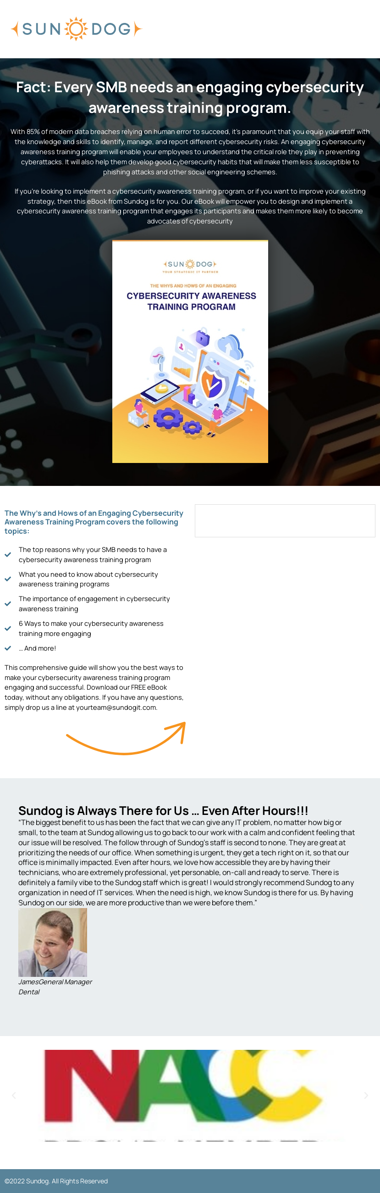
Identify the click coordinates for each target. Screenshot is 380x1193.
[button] (18, 907)
